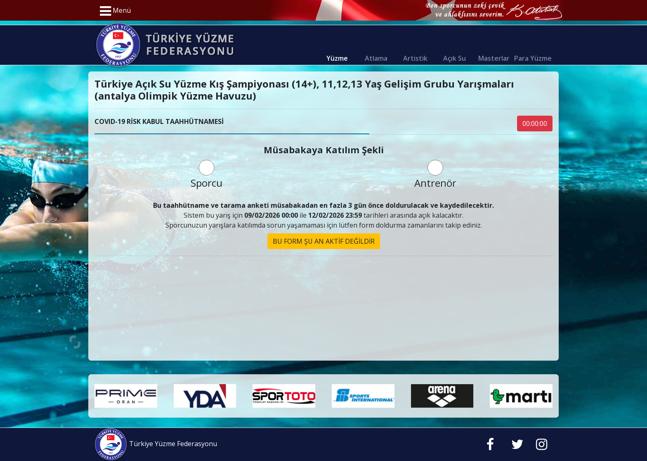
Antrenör (435, 175)
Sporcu (206, 175)
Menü (115, 11)
